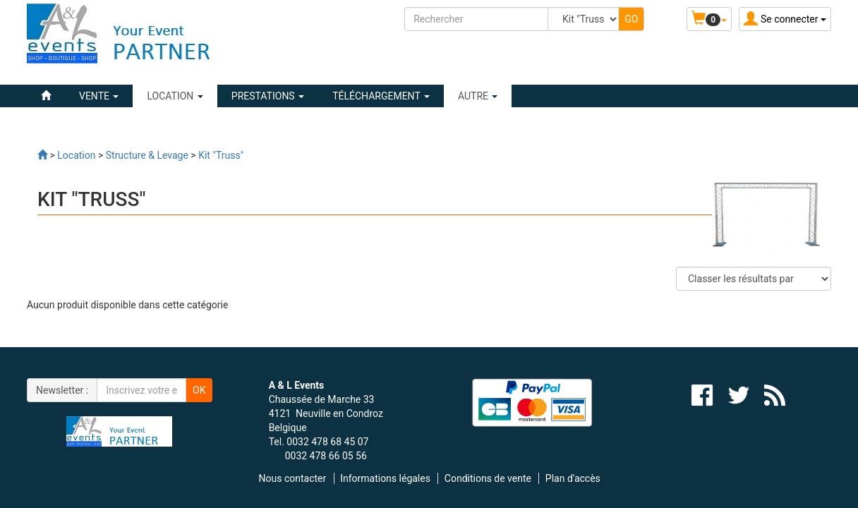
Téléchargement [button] (381, 96)
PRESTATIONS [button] (267, 96)
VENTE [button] (99, 96)
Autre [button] (478, 96)
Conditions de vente (488, 478)
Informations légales (385, 478)
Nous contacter (293, 478)
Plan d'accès (572, 478)
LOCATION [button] (175, 96)
